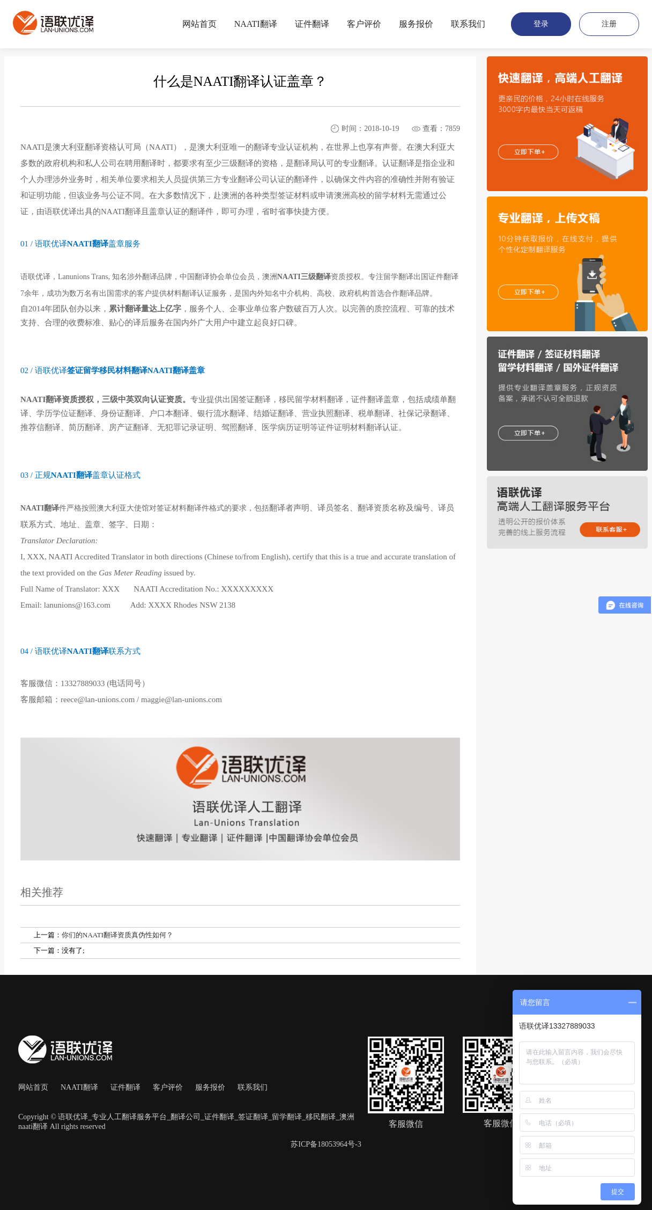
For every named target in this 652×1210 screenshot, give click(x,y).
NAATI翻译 (79, 1087)
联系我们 (253, 1087)
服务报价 (210, 1087)
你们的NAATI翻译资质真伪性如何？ (117, 935)
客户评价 (168, 1087)
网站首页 (33, 1087)
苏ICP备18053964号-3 (326, 1144)
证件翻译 (125, 1087)
